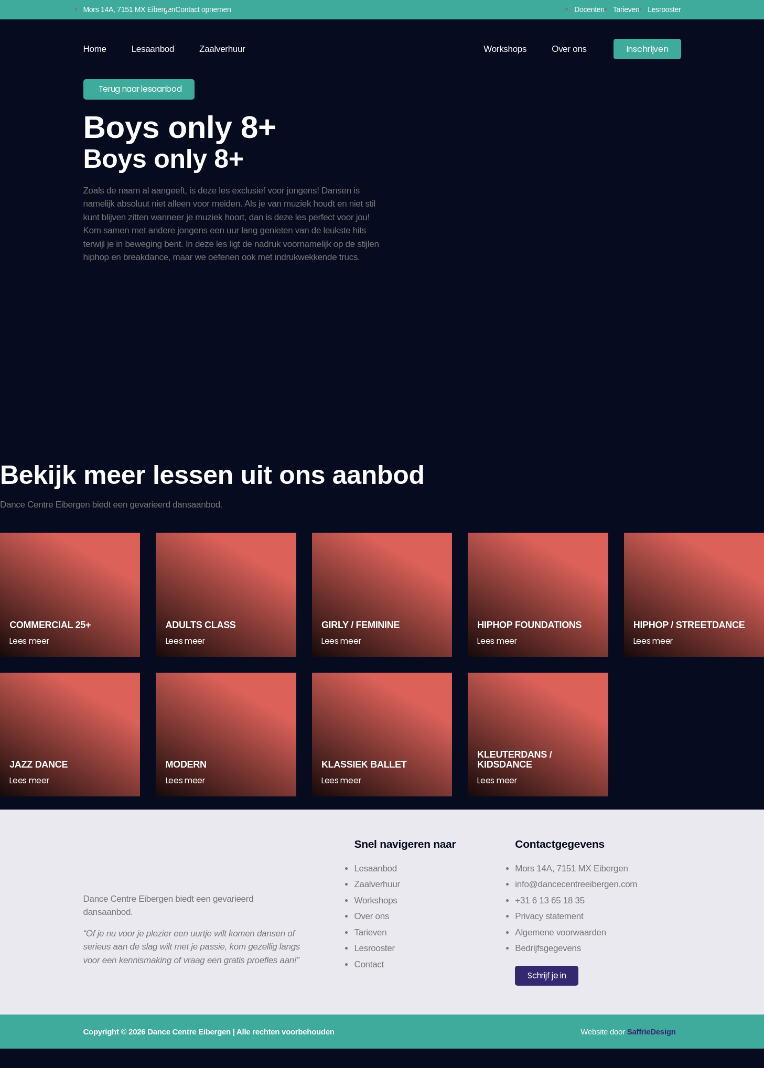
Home (94, 49)
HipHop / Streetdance (690, 633)
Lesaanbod (153, 49)
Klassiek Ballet (365, 781)
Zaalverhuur (222, 49)
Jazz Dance (39, 781)
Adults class (201, 633)
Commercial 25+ (51, 633)
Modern (186, 781)
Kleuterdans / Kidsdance (515, 776)
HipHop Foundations (530, 633)
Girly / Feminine (361, 633)
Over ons (569, 49)
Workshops (504, 49)
